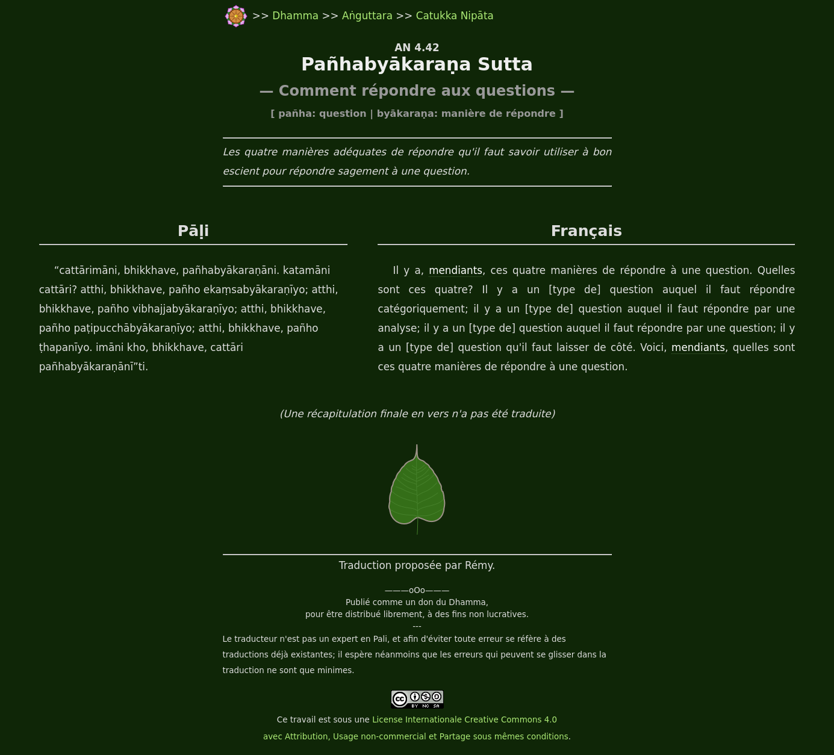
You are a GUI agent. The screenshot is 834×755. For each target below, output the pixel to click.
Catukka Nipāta (455, 16)
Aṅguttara (369, 16)
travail (303, 719)
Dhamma (297, 16)
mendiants (455, 270)
